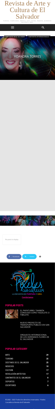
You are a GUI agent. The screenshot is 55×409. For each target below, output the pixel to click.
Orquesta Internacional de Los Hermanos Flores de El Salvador (34, 337)
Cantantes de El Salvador (15, 36)
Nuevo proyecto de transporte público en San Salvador (34, 325)
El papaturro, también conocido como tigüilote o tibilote (35, 313)
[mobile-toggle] (13, 27)
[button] (43, 27)
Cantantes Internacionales (38, 36)
